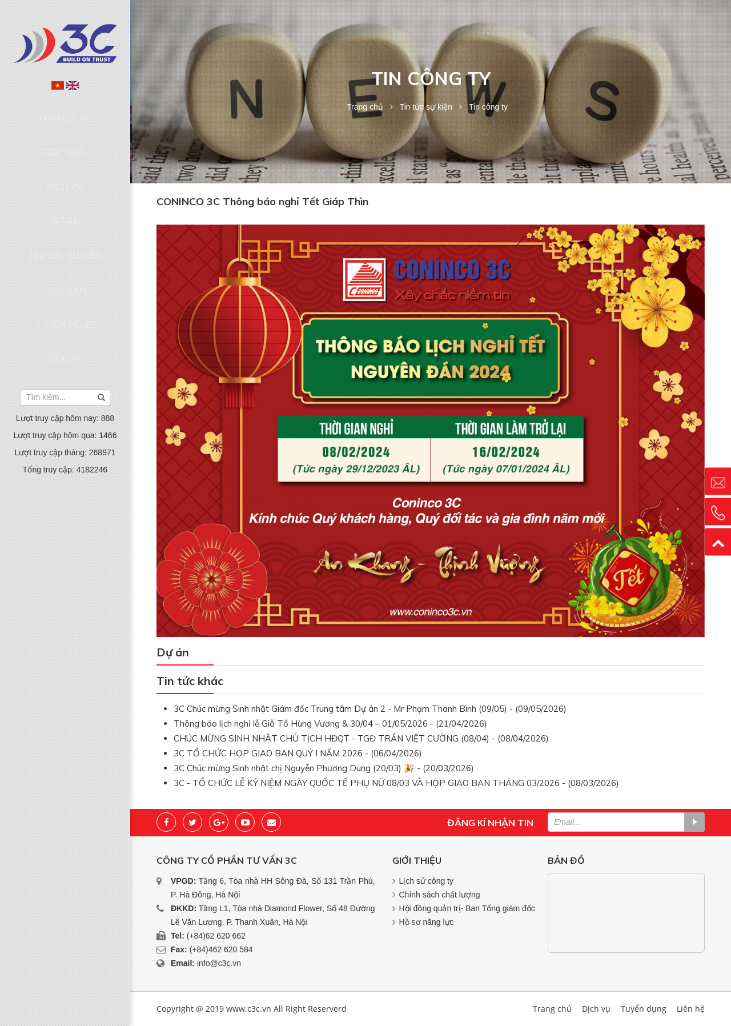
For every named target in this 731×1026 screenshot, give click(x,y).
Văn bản (65, 220)
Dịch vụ (65, 155)
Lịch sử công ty (426, 880)
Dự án (65, 177)
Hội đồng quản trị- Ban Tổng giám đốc (467, 908)
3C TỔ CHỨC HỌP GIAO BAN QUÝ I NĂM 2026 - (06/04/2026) (298, 753)
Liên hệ (65, 264)
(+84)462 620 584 (221, 949)
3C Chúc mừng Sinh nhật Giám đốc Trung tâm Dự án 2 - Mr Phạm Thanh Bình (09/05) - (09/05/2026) (370, 708)
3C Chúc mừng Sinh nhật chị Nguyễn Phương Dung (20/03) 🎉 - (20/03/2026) (324, 768)
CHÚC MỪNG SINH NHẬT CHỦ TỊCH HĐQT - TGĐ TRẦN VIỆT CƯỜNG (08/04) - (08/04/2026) (361, 738)
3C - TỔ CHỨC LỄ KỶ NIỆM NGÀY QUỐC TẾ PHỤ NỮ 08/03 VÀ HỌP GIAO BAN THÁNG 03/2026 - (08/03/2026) (396, 782)
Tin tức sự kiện (65, 199)
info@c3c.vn (219, 963)
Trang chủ (65, 111)
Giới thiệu (65, 133)
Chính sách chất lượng (439, 894)
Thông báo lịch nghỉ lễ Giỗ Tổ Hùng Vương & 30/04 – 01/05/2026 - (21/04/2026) (330, 723)
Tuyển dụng (65, 242)
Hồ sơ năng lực (426, 922)
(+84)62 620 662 (216, 935)
